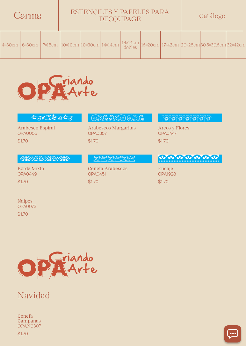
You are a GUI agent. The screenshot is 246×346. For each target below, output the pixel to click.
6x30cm (30, 44)
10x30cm (90, 44)
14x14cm (110, 44)
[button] (120, 15)
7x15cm (50, 44)
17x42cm (170, 44)
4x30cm (10, 44)
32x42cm (236, 44)
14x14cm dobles (130, 44)
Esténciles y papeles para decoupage (119, 15)
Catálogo (212, 15)
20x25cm (190, 44)
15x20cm (150, 44)
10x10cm (70, 44)
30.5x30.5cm (213, 44)
